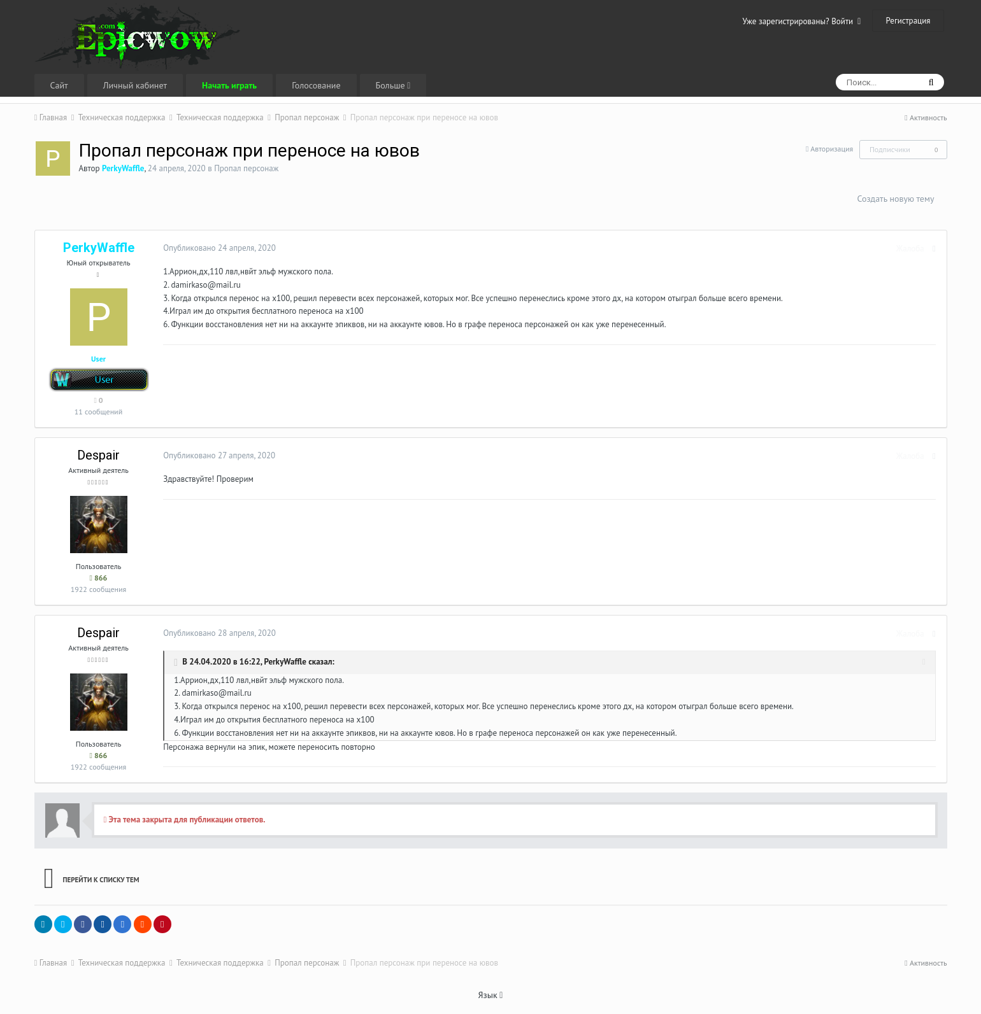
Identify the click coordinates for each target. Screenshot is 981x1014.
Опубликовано (218, 248)
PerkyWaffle (284, 661)
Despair (98, 455)
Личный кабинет (135, 85)
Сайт (59, 85)
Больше (393, 85)
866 (99, 577)
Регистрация (907, 20)
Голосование (316, 85)
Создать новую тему (895, 198)
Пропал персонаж (246, 168)
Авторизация (831, 148)
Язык (490, 995)
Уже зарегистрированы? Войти (802, 21)
